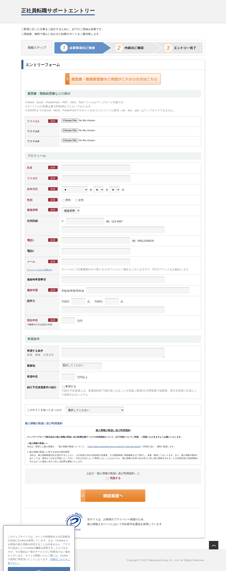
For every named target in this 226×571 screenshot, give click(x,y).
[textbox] (81, 365)
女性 (79, 200)
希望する (69, 386)
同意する (113, 478)
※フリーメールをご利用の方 (39, 270)
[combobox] (81, 366)
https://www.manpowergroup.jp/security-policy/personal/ (114, 446)
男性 (66, 200)
